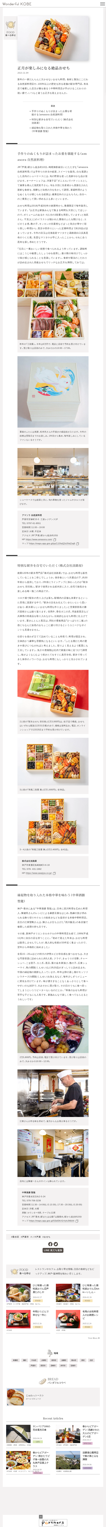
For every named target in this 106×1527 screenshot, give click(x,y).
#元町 (15, 1471)
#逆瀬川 (65, 1304)
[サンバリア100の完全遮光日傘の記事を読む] (18, 1434)
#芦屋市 (25, 1237)
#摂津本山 (22, 1445)
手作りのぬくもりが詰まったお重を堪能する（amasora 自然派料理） (52, 113)
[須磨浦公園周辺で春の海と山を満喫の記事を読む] (68, 1460)
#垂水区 (15, 1237)
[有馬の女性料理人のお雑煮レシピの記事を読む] (68, 1319)
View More (94, 1338)
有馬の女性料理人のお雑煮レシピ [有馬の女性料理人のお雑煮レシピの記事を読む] (90, 1315)
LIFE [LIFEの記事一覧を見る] (38, 1441)
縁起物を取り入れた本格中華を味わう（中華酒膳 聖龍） (52, 129)
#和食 (32, 1304)
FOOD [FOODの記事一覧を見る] (37, 1300)
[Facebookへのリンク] (50, 1244)
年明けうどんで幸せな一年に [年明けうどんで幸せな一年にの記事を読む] (41, 1313)
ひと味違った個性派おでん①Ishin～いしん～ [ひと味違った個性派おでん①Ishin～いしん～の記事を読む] (91, 1288)
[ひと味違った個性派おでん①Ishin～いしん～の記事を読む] (68, 1293)
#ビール (31, 1471)
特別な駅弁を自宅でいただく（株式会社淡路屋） (52, 121)
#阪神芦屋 (25, 1304)
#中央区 (9, 1330)
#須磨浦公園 (67, 1471)
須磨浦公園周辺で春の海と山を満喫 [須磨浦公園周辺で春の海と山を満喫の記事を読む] (90, 1456)
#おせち (46, 1237)
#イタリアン (23, 1471)
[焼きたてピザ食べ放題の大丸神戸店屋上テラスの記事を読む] (18, 1460)
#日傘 (29, 1445)
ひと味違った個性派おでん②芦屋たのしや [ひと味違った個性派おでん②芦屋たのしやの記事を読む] (41, 1288)
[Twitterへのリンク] (56, 1244)
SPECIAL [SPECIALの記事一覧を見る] (87, 1443)
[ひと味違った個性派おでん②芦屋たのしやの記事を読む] (18, 1293)
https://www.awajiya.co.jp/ (39, 873)
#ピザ (37, 1471)
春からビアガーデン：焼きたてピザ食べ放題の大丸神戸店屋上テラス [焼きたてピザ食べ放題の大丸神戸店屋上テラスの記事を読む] (41, 1459)
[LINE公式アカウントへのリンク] (53, 1250)
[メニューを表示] (102, 3)
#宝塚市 (59, 1304)
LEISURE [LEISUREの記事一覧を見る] (87, 1468)
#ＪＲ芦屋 (36, 1237)
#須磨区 (59, 1471)
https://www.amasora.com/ (39, 539)
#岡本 (15, 1445)
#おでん (38, 1304)
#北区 (58, 1330)
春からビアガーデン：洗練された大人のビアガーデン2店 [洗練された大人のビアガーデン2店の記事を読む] (91, 1431)
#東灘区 (9, 1445)
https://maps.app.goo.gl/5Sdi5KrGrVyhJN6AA (51, 1221)
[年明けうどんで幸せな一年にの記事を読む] (18, 1319)
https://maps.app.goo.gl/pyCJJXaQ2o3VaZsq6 (52, 543)
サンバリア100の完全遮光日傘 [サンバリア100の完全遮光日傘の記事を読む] (41, 1428)
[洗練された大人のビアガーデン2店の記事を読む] (68, 1434)
